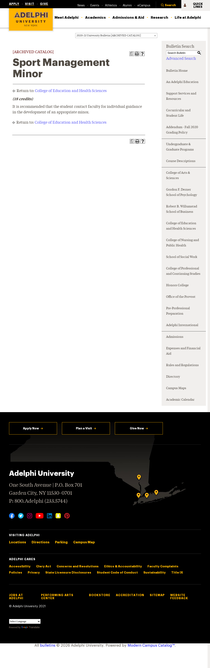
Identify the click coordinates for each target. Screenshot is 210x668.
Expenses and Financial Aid (183, 351)
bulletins (47, 645)
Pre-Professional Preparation (178, 311)
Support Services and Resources (181, 96)
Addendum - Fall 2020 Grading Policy (182, 130)
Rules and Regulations (182, 365)
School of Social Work (181, 257)
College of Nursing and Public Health (182, 243)
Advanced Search (181, 59)
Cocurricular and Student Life (178, 113)
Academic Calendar (180, 399)
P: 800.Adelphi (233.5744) (38, 501)
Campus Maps (176, 388)
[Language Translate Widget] (25, 621)
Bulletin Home (177, 70)
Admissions (174, 337)
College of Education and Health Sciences (71, 91)
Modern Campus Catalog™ (151, 645)
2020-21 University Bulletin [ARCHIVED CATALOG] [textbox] (108, 35)
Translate (30, 627)
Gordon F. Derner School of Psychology (181, 192)
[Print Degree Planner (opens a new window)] (131, 54)
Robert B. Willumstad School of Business (181, 209)
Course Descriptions (180, 161)
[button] (168, 5)
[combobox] (116, 35)
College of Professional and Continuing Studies (183, 271)
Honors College (177, 285)
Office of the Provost (180, 297)
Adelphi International (182, 325)
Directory (173, 376)
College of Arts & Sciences (178, 175)
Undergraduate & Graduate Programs (180, 147)
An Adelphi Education (182, 82)
